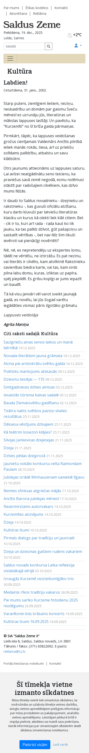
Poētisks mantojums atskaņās (30, 371)
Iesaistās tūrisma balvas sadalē (31, 395)
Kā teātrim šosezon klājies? (28, 432)
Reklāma (39, 13)
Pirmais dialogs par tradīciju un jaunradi (39, 538)
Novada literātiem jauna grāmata (33, 355)
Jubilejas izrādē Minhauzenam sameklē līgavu (44, 477)
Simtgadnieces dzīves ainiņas (29, 387)
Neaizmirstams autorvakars (28, 506)
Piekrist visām (35, 744)
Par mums (11, 7)
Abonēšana (18, 13)
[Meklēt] (24, 46)
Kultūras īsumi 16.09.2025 (26, 621)
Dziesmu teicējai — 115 (24, 379)
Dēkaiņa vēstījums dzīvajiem (28, 424)
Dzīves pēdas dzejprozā (24, 455)
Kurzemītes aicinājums (23, 514)
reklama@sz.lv (14, 651)
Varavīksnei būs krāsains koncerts (34, 613)
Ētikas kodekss (36, 7)
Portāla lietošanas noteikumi (24, 663)
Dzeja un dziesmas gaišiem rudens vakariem (43, 551)
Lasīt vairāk (60, 745)
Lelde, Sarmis (14, 38)
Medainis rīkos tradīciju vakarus (32, 592)
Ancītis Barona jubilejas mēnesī (31, 498)
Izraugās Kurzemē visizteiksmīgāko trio (39, 578)
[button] (78, 45)
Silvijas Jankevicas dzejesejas (29, 440)
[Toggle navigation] (10, 58)
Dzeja (9, 447)
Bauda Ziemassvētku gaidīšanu (31, 402)
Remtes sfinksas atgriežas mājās (32, 490)
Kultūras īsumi (16, 530)
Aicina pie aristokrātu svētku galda (34, 363)
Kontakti (61, 7)
